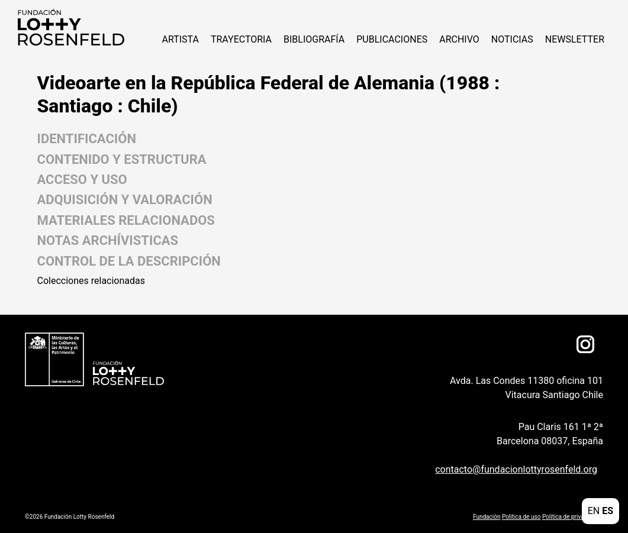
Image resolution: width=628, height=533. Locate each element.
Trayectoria (241, 39)
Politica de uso (521, 516)
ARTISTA (180, 39)
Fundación (486, 516)
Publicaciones (391, 39)
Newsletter (574, 39)
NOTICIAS (512, 39)
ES (607, 510)
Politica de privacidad (570, 516)
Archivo (459, 39)
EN (594, 510)
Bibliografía (314, 39)
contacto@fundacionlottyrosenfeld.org (516, 469)
